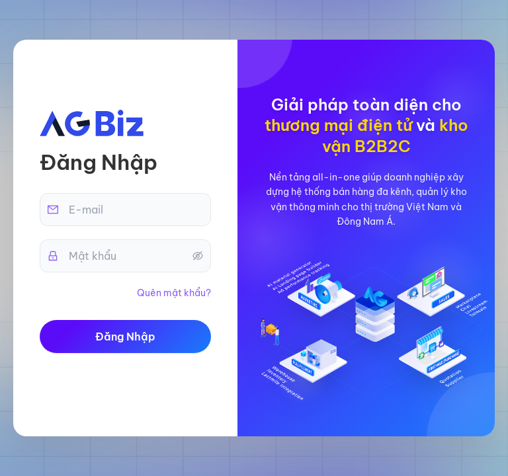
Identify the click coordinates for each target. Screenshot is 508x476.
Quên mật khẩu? (174, 293)
